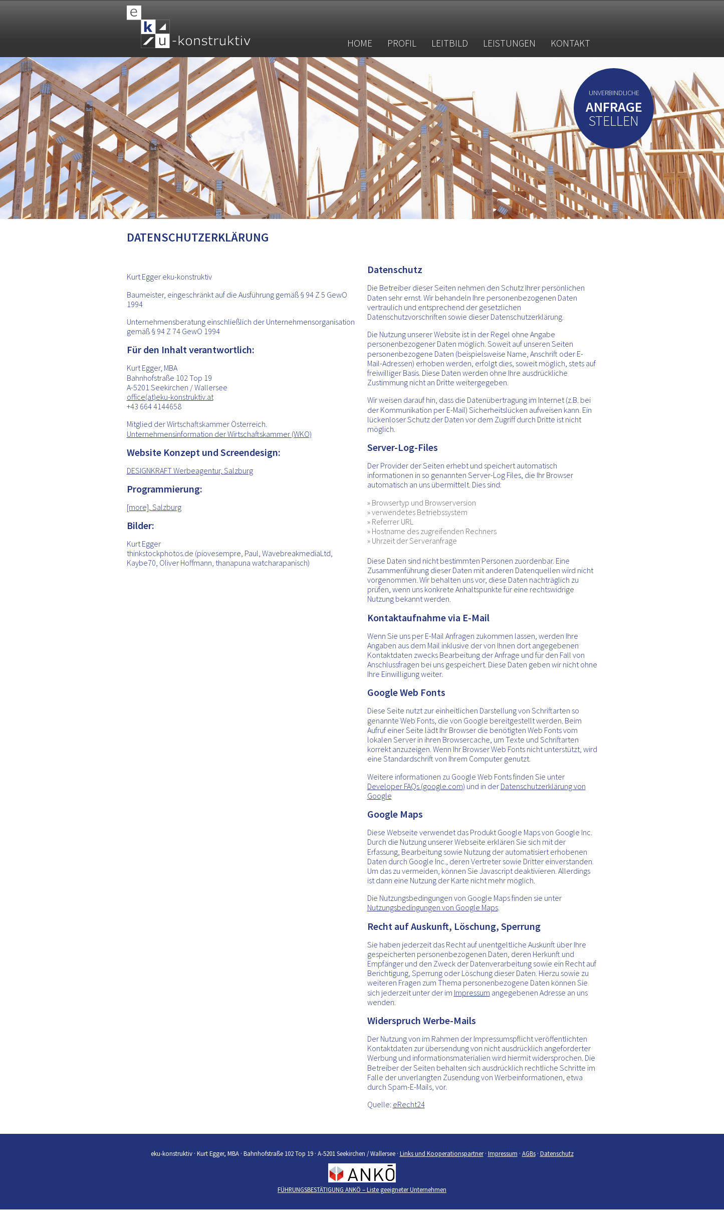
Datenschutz (557, 1153)
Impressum (472, 993)
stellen (614, 116)
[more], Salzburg (154, 507)
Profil (401, 43)
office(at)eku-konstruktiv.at (170, 397)
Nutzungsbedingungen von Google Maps (432, 907)
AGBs (529, 1153)
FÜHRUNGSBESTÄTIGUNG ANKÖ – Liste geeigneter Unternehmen (362, 1189)
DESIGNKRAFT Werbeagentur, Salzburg (190, 470)
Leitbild (449, 43)
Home (359, 43)
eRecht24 (409, 1104)
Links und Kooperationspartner (442, 1153)
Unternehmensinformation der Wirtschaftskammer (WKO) (219, 434)
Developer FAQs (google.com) (416, 786)
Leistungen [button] (509, 43)
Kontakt (570, 43)
